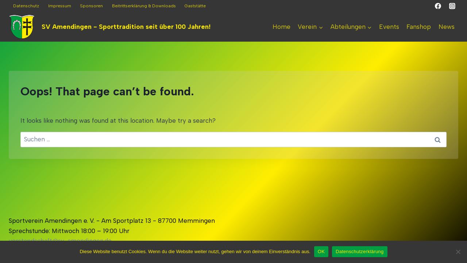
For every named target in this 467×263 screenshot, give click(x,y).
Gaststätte (195, 5)
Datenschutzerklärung (359, 251)
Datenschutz (26, 5)
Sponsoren (91, 5)
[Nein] (458, 251)
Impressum (59, 5)
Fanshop (418, 26)
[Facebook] (438, 6)
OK (321, 251)
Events (389, 26)
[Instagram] (452, 6)
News (447, 26)
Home (281, 26)
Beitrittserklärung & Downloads (144, 5)
